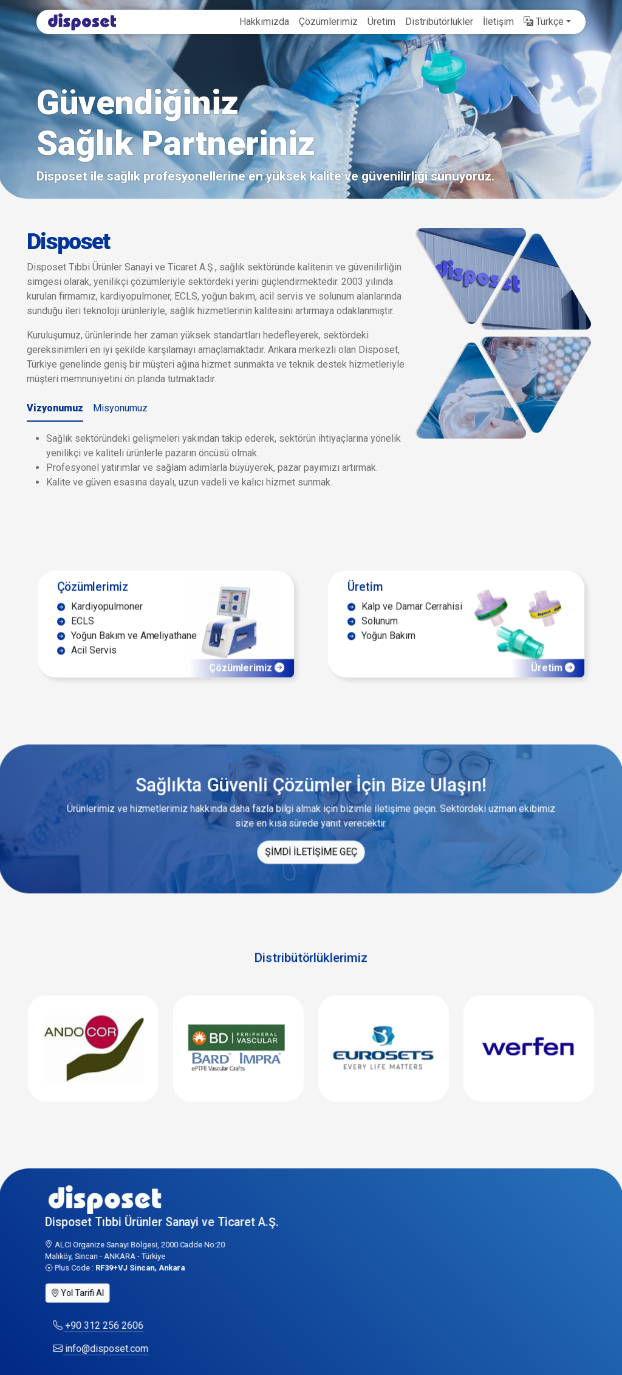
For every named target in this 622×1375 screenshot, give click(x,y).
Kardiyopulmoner (104, 623)
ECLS (81, 638)
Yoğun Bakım (379, 654)
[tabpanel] (220, 460)
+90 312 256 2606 (103, 1345)
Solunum (370, 638)
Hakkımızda (264, 21)
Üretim (381, 21)
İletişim (498, 21)
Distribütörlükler (439, 21)
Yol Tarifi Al (83, 1311)
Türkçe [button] (544, 21)
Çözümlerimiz (328, 21)
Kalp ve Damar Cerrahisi (402, 623)
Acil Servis (92, 669)
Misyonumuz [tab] (120, 408)
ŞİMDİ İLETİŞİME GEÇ (311, 871)
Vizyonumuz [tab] (55, 408)
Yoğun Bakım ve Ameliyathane (131, 654)
